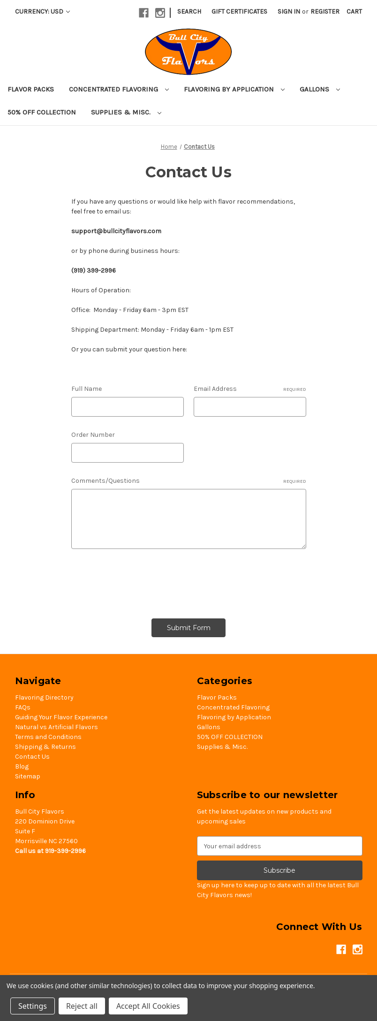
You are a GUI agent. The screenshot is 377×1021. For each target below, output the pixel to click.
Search (189, 11)
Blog (22, 766)
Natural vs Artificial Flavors (56, 727)
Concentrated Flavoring (119, 89)
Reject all (82, 1006)
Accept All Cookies (148, 1006)
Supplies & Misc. (126, 112)
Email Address (250, 389)
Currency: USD (42, 11)
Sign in (289, 11)
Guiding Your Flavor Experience (61, 717)
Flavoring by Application (234, 89)
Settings (32, 1006)
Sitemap (27, 776)
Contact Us (32, 757)
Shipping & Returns (45, 747)
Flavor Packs (31, 89)
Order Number (93, 435)
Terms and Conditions (48, 737)
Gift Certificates (239, 11)
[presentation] (142, 580)
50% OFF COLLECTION (42, 112)
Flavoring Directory (44, 697)
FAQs (22, 707)
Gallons (320, 89)
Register (324, 11)
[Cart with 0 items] (354, 11)
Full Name (86, 389)
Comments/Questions (188, 481)
